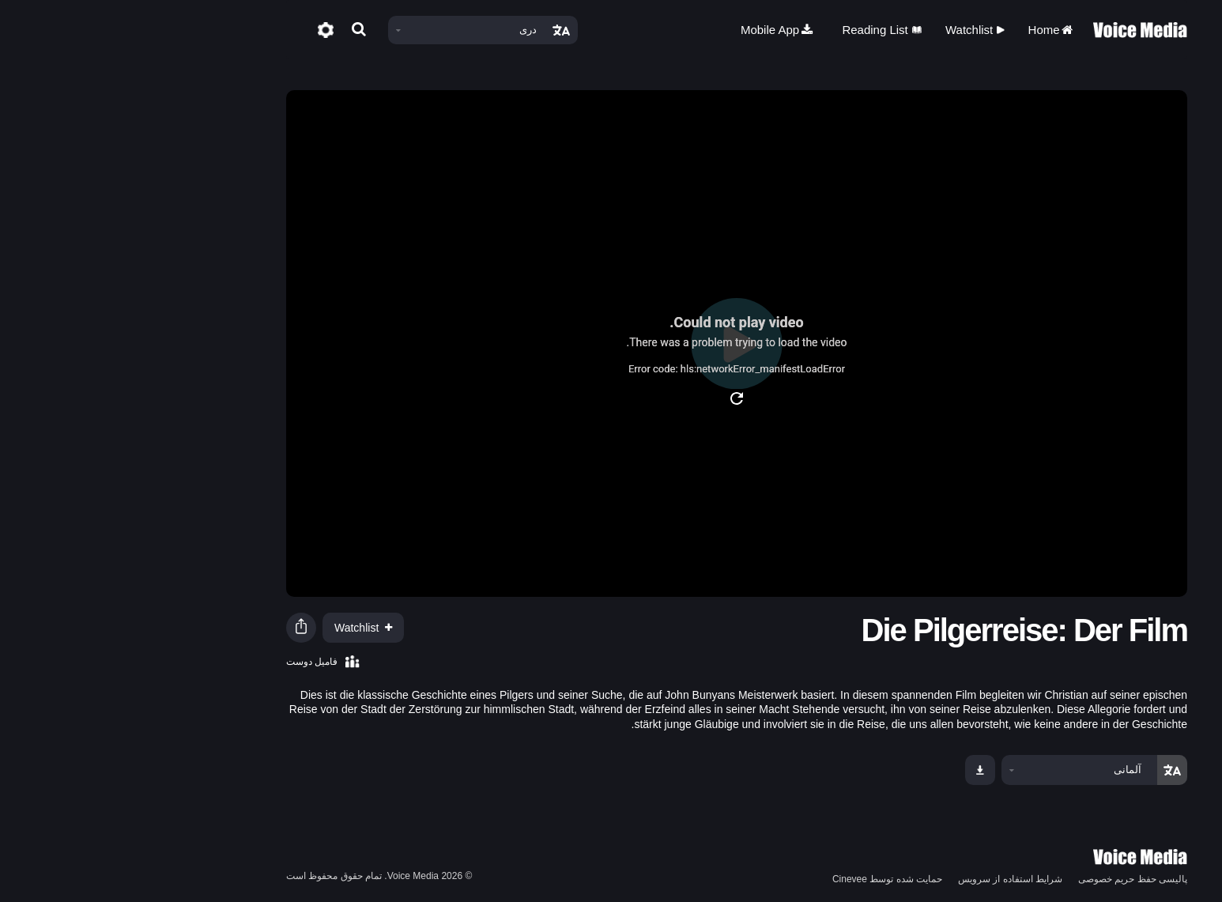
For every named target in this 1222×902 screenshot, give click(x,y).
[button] (175, 628)
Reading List (756, 29)
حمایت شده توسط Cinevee (762, 879)
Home (926, 29)
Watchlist (849, 29)
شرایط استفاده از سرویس (884, 879)
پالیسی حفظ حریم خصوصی (1007, 879)
